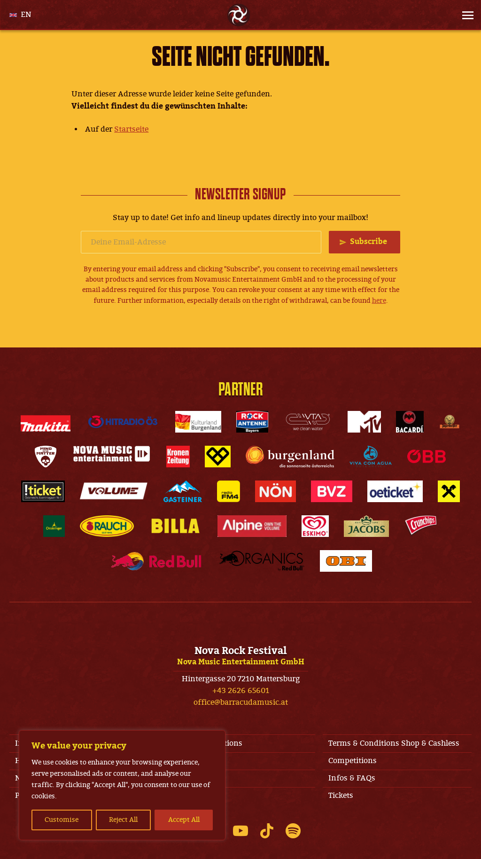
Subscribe (368, 241)
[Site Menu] (465, 15)
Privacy (184, 795)
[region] (122, 785)
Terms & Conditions (206, 743)
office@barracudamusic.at (241, 702)
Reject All (123, 820)
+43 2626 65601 (240, 690)
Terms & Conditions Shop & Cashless (393, 743)
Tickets (340, 795)
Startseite (131, 129)
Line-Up (185, 778)
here (379, 301)
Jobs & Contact (197, 760)
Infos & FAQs (351, 778)
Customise (61, 820)
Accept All (184, 820)
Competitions (352, 760)
